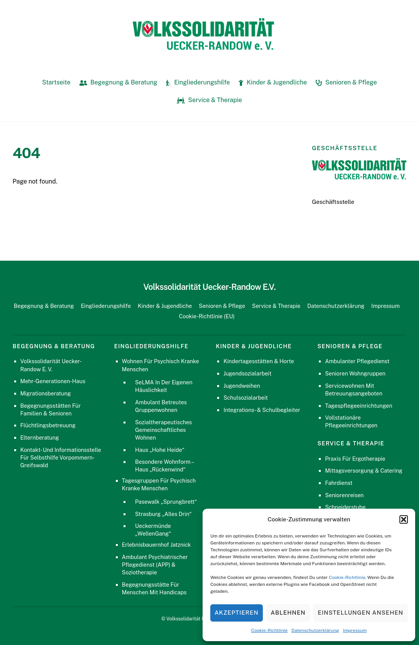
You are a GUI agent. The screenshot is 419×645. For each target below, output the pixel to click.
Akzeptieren (236, 612)
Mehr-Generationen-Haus (53, 381)
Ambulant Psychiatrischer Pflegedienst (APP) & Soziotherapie (155, 565)
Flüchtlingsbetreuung (48, 425)
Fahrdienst (339, 483)
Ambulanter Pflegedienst (357, 361)
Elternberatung (39, 437)
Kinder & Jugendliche (273, 82)
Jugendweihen (241, 385)
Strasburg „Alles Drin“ (163, 514)
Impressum (355, 630)
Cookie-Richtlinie (347, 577)
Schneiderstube (345, 507)
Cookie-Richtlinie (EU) (206, 316)
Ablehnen (288, 612)
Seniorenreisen (344, 495)
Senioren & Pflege (346, 82)
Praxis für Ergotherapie (355, 458)
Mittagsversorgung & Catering (364, 470)
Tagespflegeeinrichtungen (358, 405)
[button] (403, 519)
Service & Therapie (209, 100)
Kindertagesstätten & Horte (258, 361)
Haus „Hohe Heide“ (159, 450)
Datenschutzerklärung (315, 630)
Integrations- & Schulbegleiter (261, 410)
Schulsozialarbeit (245, 397)
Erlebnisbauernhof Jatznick (156, 544)
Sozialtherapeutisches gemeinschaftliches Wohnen (163, 430)
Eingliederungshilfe (198, 82)
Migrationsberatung (45, 393)
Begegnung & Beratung (118, 82)
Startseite (56, 82)
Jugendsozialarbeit (247, 373)
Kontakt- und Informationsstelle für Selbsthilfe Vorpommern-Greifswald (60, 457)
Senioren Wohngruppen (355, 373)
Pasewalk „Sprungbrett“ (166, 501)
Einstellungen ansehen (360, 612)
